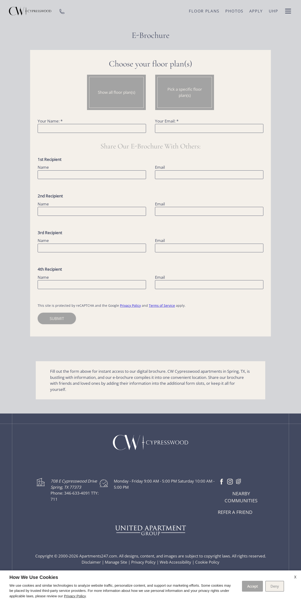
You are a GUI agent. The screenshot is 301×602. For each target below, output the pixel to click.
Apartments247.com (98, 556)
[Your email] (209, 128)
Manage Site (116, 562)
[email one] (209, 174)
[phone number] (62, 11)
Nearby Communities (241, 497)
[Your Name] (92, 128)
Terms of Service (162, 305)
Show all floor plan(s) (116, 92)
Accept (252, 586)
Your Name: (50, 121)
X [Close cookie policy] (295, 577)
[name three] (92, 248)
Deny (274, 586)
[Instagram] (230, 481)
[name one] (92, 174)
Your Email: (166, 121)
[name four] (92, 284)
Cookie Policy (207, 562)
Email (160, 167)
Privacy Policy (130, 305)
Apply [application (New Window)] (256, 11)
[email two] (209, 211)
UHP (273, 11)
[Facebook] (221, 481)
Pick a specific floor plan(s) (184, 92)
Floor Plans (204, 11)
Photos (234, 11)
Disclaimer (91, 562)
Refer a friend (235, 512)
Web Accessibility (175, 562)
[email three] (209, 248)
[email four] (209, 284)
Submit (57, 318)
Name (43, 167)
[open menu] (288, 11)
